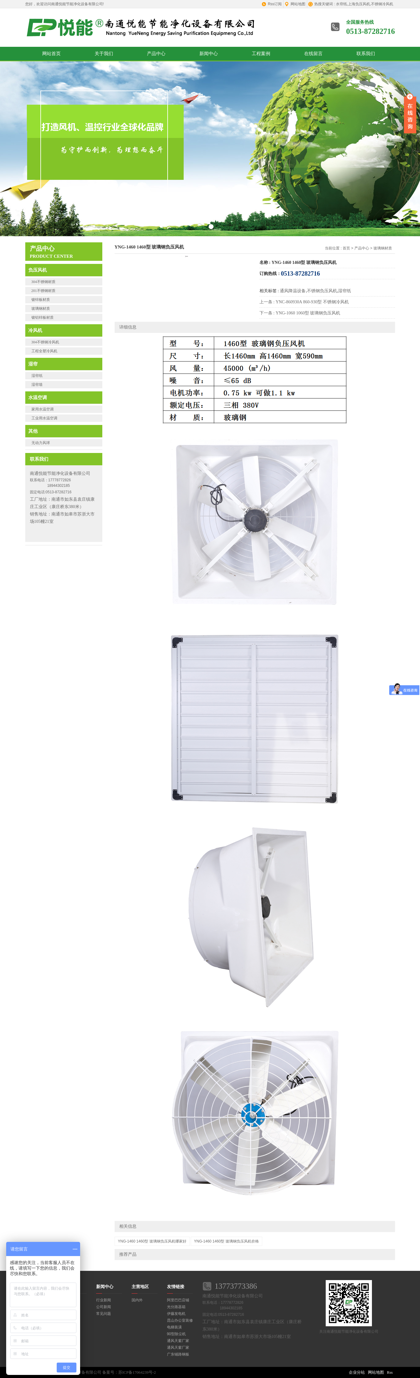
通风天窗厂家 (178, 1341)
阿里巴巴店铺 (178, 1300)
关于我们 (104, 53)
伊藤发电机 (176, 1313)
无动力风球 (40, 443)
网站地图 (298, 4)
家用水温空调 (42, 409)
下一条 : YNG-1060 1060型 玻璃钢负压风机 (299, 313)
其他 (33, 431)
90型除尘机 (176, 1334)
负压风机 (37, 270)
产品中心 (156, 53)
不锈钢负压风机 (322, 291)
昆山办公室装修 (180, 1320)
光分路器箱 (176, 1307)
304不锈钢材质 (43, 282)
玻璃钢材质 (40, 308)
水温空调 (37, 397)
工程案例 (261, 53)
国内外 (137, 1300)
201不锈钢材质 (43, 291)
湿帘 (33, 363)
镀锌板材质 (40, 299)
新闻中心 (208, 53)
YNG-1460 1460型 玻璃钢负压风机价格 (226, 1241)
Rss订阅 (275, 4)
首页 (346, 248)
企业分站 (357, 1372)
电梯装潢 (174, 1327)
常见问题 (103, 1313)
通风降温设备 (293, 291)
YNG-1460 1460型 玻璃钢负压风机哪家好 (152, 1241)
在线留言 (313, 53)
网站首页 (51, 53)
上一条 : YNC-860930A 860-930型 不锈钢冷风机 (304, 302)
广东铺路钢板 (178, 1354)
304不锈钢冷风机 (45, 342)
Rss (390, 1372)
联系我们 (366, 53)
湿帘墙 (37, 384)
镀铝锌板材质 (42, 317)
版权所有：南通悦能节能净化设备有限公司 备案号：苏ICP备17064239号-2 (90, 1372)
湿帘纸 (37, 376)
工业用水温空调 (44, 418)
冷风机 (35, 330)
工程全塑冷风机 (44, 351)
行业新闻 (103, 1300)
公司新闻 (103, 1307)
